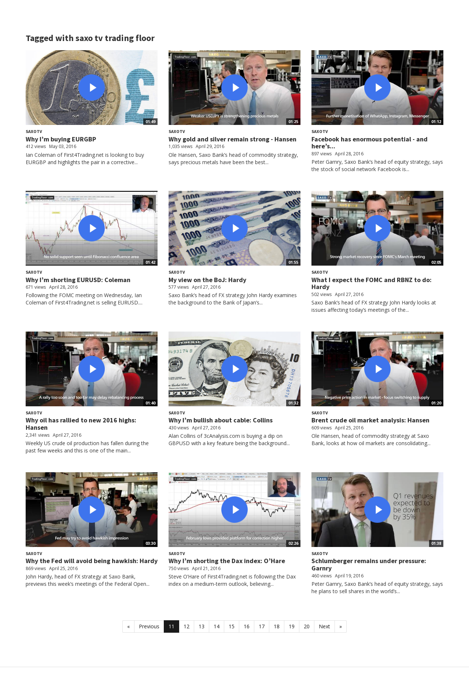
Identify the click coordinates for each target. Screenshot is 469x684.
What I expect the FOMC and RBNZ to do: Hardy (371, 283)
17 (262, 626)
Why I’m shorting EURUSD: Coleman (78, 280)
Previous (149, 626)
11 (171, 626)
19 (292, 626)
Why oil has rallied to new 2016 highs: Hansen (81, 424)
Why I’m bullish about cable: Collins (221, 420)
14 (216, 626)
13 (201, 626)
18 (277, 626)
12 (186, 626)
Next (324, 626)
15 (231, 626)
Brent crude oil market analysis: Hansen (370, 420)
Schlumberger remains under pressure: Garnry (368, 564)
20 (307, 626)
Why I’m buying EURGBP (61, 139)
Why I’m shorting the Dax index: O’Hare (227, 561)
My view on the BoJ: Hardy (207, 280)
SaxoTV (34, 131)
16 (247, 626)
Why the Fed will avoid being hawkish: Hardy (92, 561)
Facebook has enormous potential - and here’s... (369, 143)
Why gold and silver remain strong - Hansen (232, 139)
